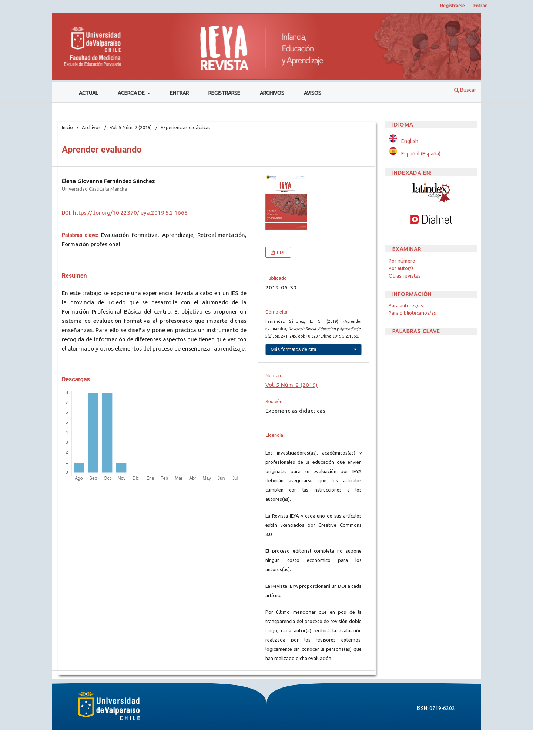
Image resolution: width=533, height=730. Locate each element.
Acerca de (132, 93)
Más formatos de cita (293, 349)
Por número (402, 261)
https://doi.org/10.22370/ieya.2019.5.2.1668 (130, 213)
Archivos (272, 93)
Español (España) (420, 154)
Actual (88, 93)
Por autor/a (401, 268)
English (409, 141)
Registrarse (224, 93)
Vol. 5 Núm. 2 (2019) (131, 127)
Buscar (465, 90)
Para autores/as (406, 305)
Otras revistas (405, 276)
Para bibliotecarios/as (412, 312)
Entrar (179, 93)
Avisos (312, 93)
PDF (281, 252)
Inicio (67, 127)
